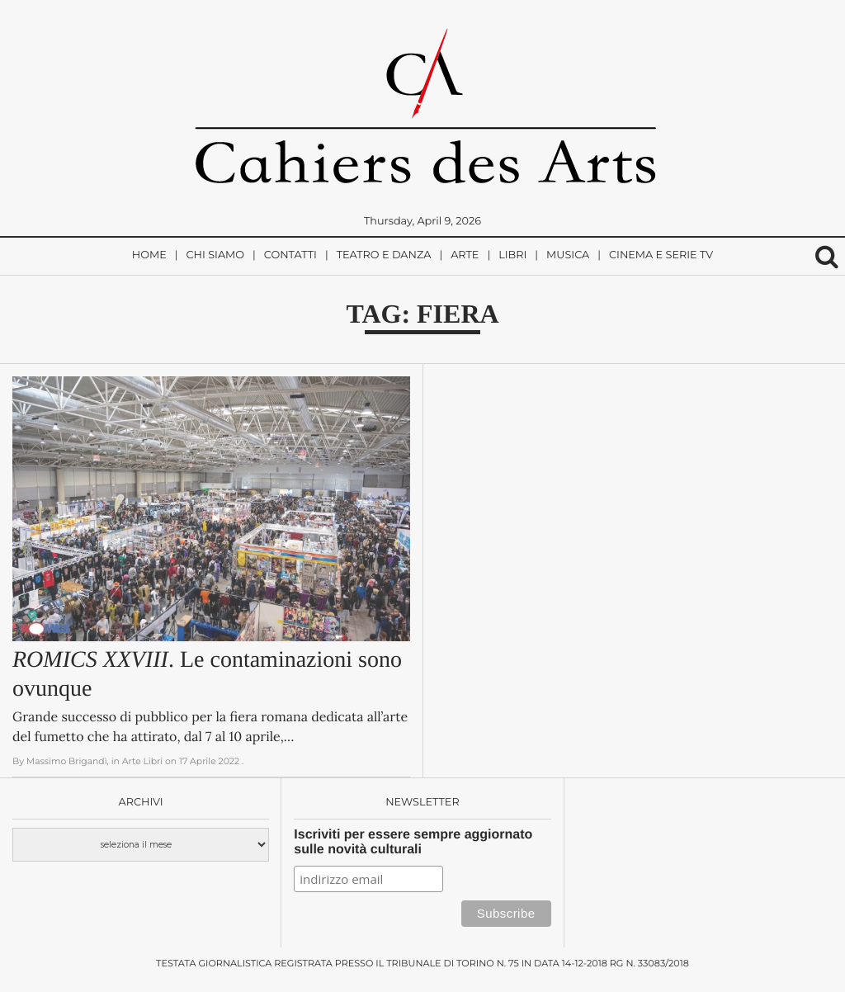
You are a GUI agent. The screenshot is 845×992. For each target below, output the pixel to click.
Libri (512, 255)
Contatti (290, 255)
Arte (465, 255)
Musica (567, 255)
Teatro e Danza (384, 255)
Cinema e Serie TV (661, 255)
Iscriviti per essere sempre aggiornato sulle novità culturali (413, 842)
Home (149, 255)
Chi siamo (215, 255)
